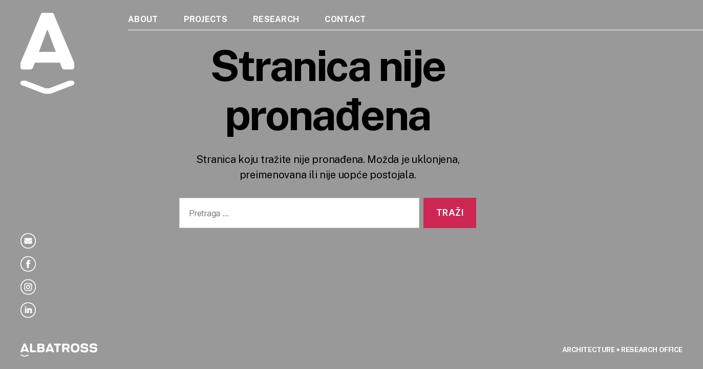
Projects (205, 19)
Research (276, 19)
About (143, 19)
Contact (345, 19)
